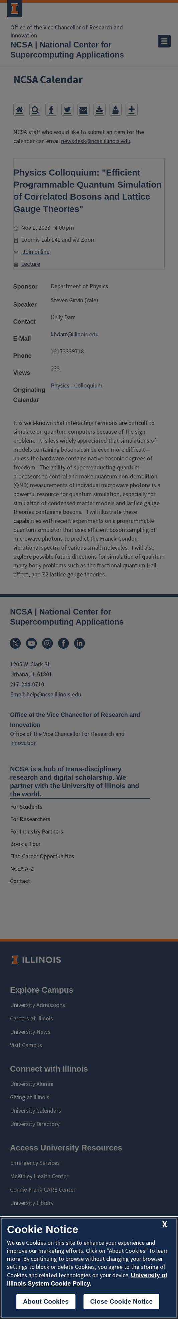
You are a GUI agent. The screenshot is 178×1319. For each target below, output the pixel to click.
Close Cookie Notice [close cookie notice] (121, 1301)
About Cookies (46, 1301)
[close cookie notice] (165, 1224)
